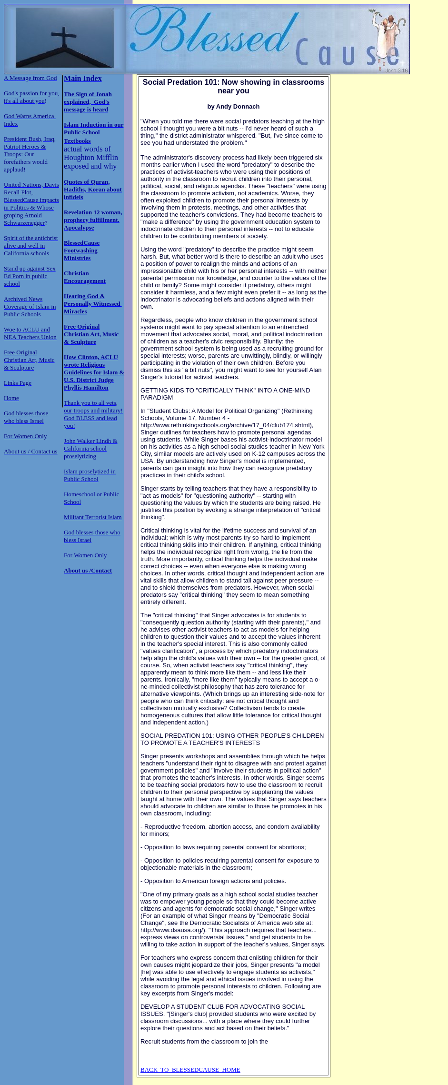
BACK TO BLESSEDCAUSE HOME (190, 1069)
